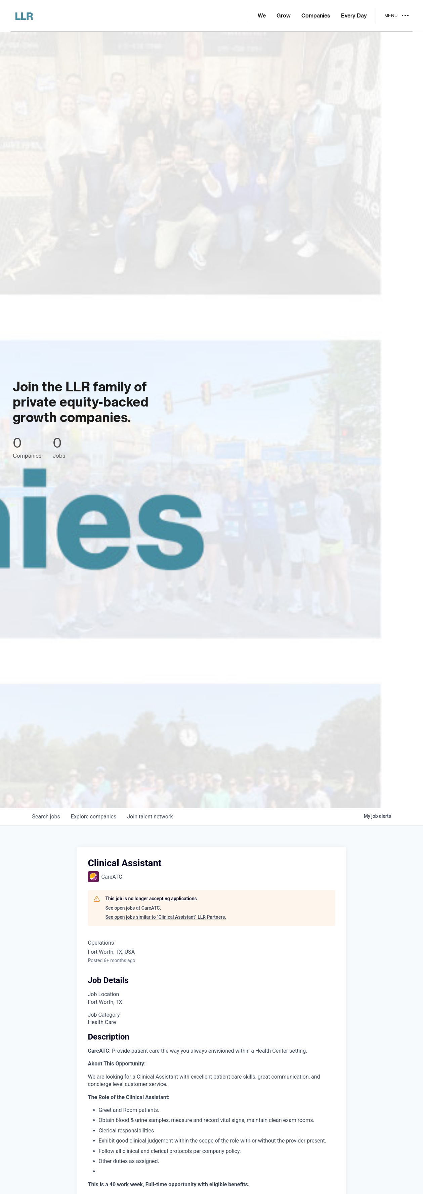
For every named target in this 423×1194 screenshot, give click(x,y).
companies (93, 816)
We (262, 16)
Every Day (354, 16)
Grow (284, 16)
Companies (315, 16)
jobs (46, 816)
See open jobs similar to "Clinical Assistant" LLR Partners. (165, 917)
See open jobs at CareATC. (133, 908)
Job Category (104, 1015)
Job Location (103, 994)
